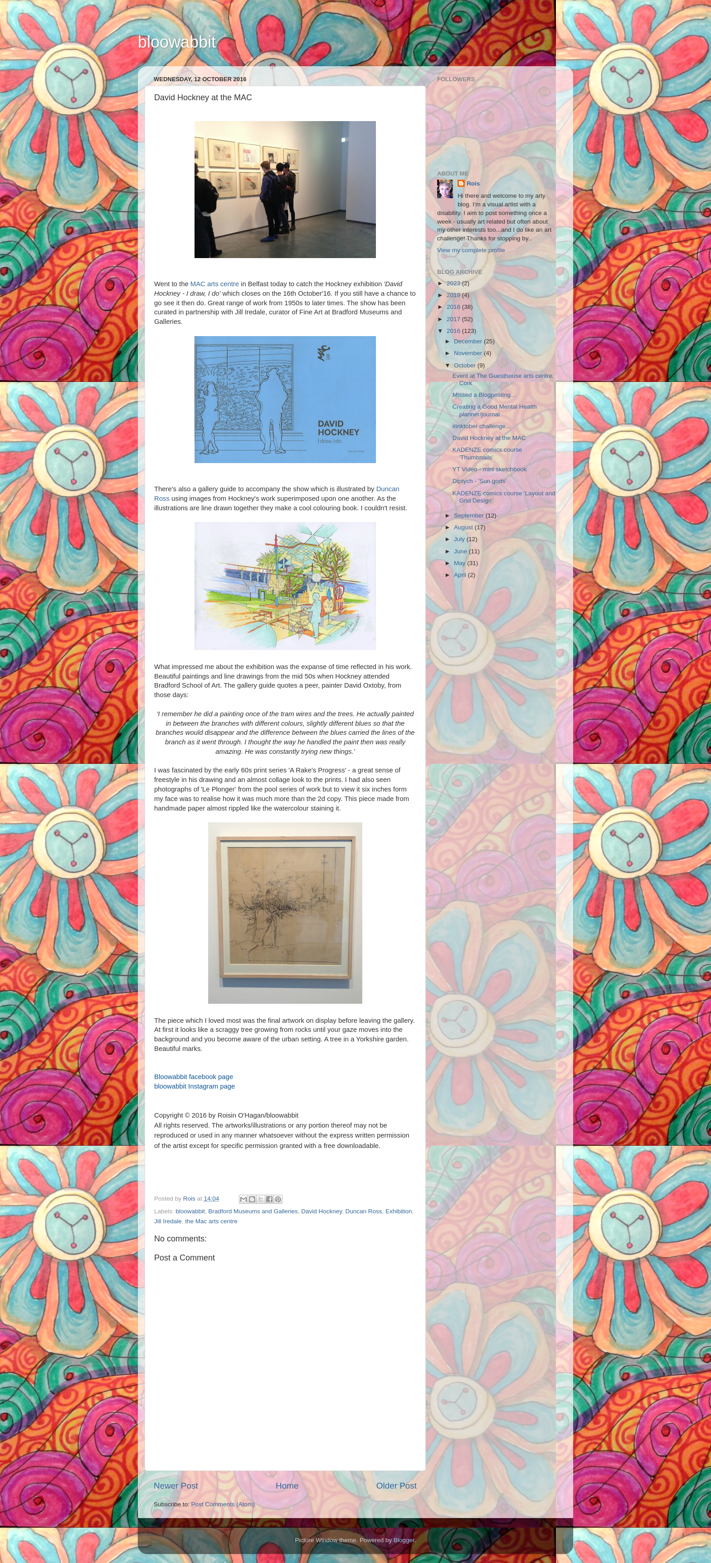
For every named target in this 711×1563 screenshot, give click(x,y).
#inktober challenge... (482, 426)
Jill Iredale (168, 1221)
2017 (454, 319)
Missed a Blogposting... (484, 394)
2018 (454, 306)
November (469, 353)
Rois (473, 183)
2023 (454, 283)
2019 (454, 295)
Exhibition (398, 1211)
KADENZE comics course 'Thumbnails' (487, 453)
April (461, 574)
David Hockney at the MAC (489, 438)
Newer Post (176, 1485)
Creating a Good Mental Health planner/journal (495, 410)
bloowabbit (177, 42)
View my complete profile (471, 250)
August (464, 527)
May (460, 563)
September (470, 515)
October (465, 365)
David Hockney (321, 1211)
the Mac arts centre (211, 1221)
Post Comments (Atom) (223, 1504)
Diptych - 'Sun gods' (479, 481)
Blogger (404, 1540)
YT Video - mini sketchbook (490, 469)
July (460, 539)
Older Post (396, 1485)
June (461, 551)
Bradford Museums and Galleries (252, 1211)
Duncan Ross (364, 1211)
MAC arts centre (214, 284)
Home (287, 1485)
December (469, 341)
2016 (454, 330)
